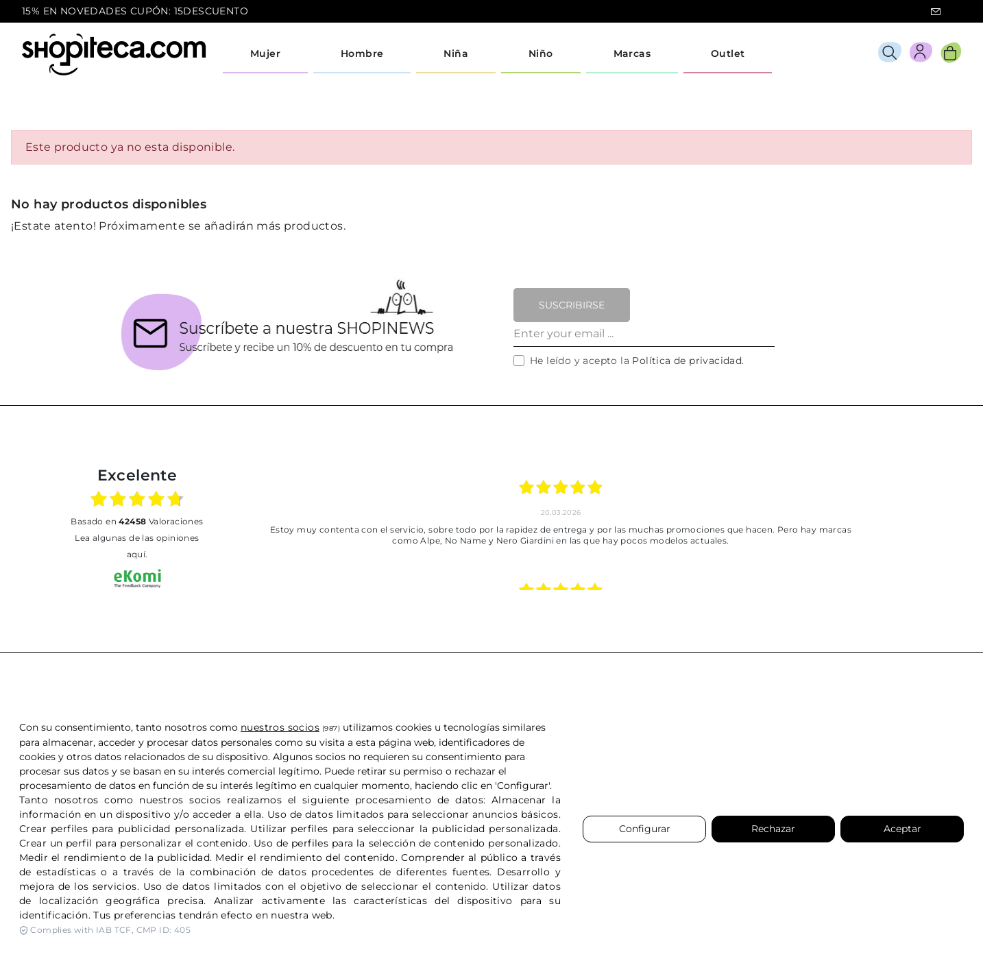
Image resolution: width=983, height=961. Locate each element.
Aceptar (902, 829)
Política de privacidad (687, 360)
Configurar (644, 829)
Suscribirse (572, 305)
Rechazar (773, 829)
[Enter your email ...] (644, 334)
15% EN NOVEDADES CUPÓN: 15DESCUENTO (135, 11)
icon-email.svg (935, 11)
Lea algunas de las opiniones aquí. (137, 546)
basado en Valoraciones (137, 521)
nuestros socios (280, 727)
